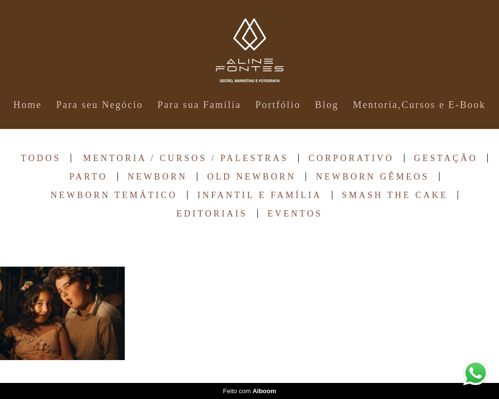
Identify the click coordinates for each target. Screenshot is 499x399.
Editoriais (212, 213)
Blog (327, 104)
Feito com (249, 391)
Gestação (446, 158)
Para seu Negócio (99, 104)
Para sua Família (199, 104)
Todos (41, 158)
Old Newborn (251, 176)
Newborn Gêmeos (372, 176)
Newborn (158, 176)
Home (27, 104)
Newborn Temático (114, 195)
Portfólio (278, 104)
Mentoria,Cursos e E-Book (419, 104)
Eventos (295, 213)
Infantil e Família (259, 195)
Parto (88, 176)
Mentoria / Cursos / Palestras (186, 158)
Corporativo (351, 158)
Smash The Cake (395, 195)
